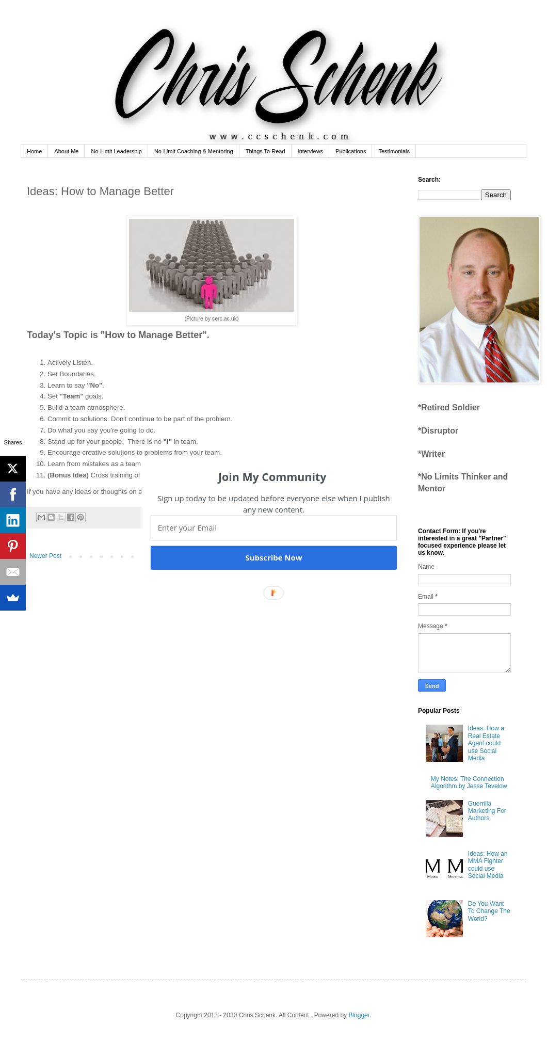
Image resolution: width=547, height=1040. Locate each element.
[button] (272, 476)
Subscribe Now (273, 557)
